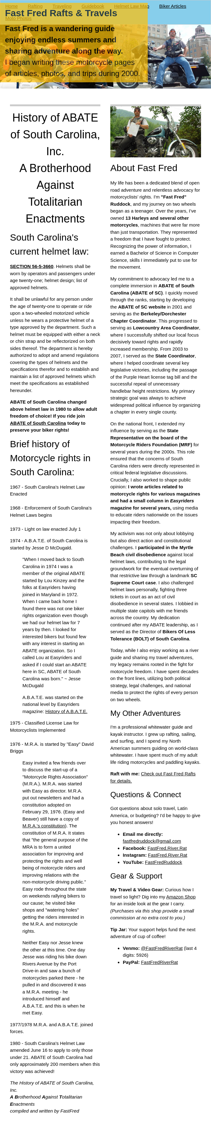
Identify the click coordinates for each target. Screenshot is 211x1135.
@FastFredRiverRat (162, 948)
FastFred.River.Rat (167, 848)
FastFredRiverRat (159, 962)
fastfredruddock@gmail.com (152, 841)
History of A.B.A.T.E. (66, 711)
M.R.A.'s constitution (43, 825)
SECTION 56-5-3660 (31, 266)
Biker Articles (172, 6)
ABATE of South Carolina (38, 423)
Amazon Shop (181, 896)
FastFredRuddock (163, 862)
